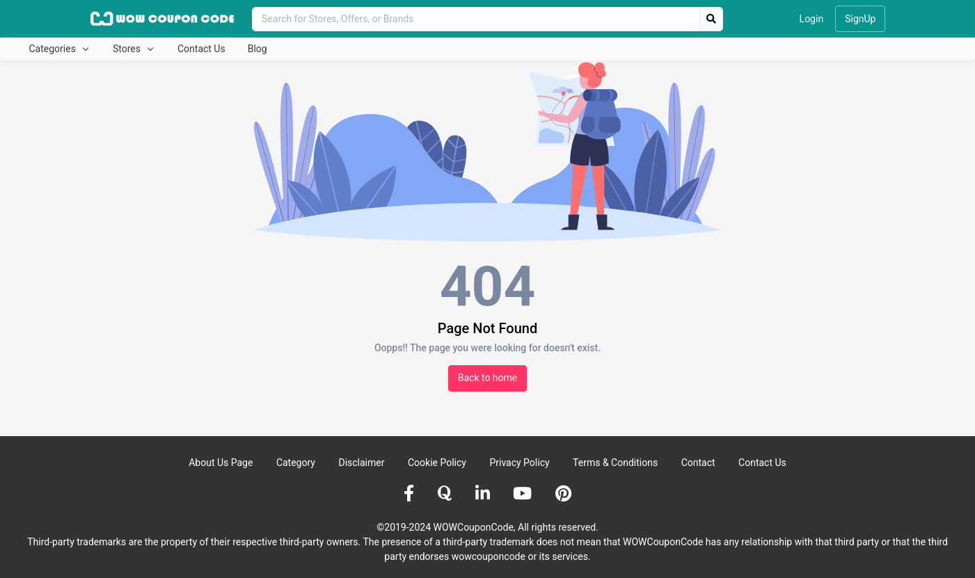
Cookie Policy (437, 462)
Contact (698, 462)
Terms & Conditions (615, 462)
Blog (257, 48)
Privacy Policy (519, 462)
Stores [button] (128, 48)
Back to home (488, 377)
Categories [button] (54, 48)
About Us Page (221, 462)
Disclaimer (361, 462)
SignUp (860, 18)
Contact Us (201, 48)
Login (812, 18)
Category (295, 462)
